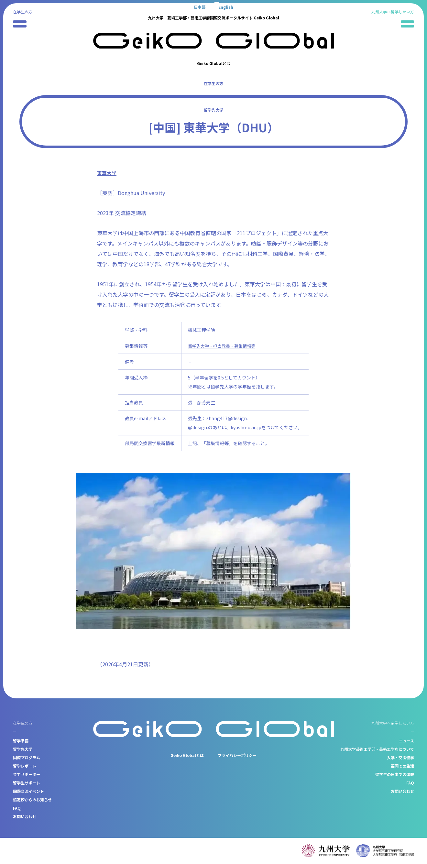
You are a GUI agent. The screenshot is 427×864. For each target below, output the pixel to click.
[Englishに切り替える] (225, 7)
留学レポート (24, 766)
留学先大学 (213, 110)
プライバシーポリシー (237, 755)
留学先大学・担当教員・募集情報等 (224, 346)
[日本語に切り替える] (199, 7)
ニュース (406, 740)
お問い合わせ (24, 816)
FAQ (17, 808)
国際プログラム (26, 757)
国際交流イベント (28, 791)
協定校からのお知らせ (32, 799)
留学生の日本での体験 (394, 774)
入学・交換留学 (400, 757)
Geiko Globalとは (213, 63)
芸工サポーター (26, 774)
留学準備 (20, 740)
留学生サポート (26, 782)
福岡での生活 (402, 766)
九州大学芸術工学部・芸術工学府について (377, 749)
